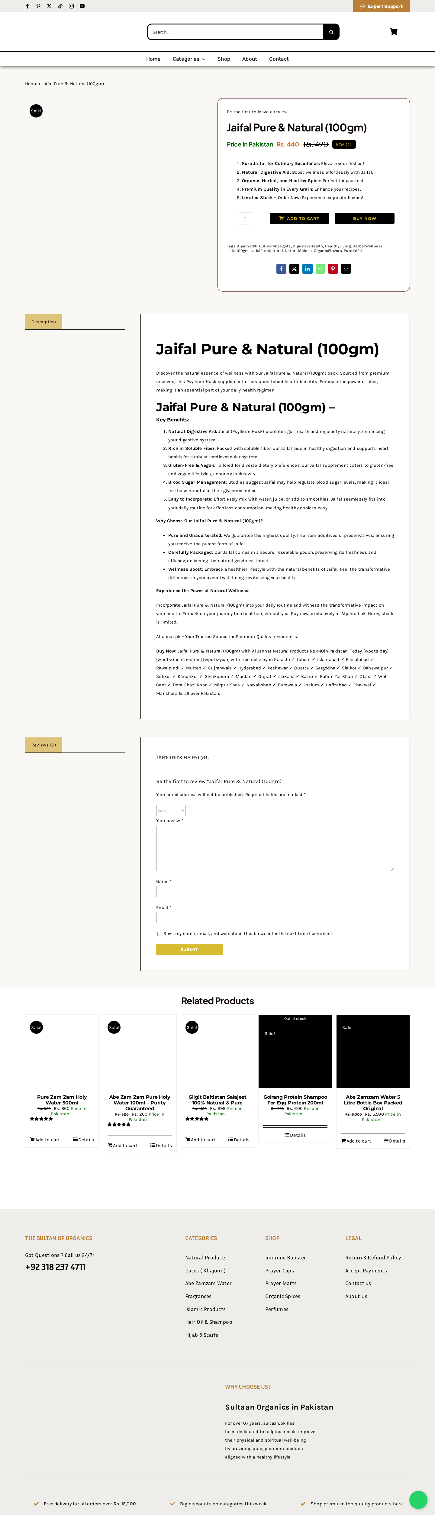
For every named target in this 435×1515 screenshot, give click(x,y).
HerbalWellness (367, 246)
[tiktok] (60, 6)
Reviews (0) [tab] (43, 745)
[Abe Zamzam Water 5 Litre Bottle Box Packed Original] (373, 1051)
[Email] (346, 268)
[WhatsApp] (320, 268)
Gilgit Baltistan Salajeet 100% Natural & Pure (217, 1100)
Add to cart (299, 218)
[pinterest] (38, 6)
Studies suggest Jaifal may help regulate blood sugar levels (291, 482)
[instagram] (71, 6)
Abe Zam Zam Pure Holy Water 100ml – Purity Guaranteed (139, 1102)
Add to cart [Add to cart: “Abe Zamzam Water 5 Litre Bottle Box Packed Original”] (358, 1141)
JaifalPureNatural (267, 250)
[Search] (331, 32)
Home (31, 83)
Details (86, 1140)
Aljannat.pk (168, 636)
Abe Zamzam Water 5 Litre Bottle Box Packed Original (373, 1102)
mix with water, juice (261, 499)
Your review (169, 820)
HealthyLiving (338, 246)
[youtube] (82, 6)
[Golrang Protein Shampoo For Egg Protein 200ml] (295, 1051)
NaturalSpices (298, 250)
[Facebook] (281, 268)
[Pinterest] (333, 268)
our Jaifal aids (287, 448)
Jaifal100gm (238, 250)
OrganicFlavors (328, 250)
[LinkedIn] (307, 268)
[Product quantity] (245, 218)
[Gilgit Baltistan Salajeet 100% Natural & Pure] (217, 1051)
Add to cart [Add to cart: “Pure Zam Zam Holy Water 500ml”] (47, 1140)
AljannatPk (247, 246)
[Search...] (235, 32)
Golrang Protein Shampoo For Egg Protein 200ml (295, 1100)
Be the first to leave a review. (257, 111)
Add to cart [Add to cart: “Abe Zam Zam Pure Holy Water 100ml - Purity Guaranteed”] (125, 1145)
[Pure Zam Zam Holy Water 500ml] (61, 1051)
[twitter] (49, 6)
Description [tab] (43, 321)
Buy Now (364, 218)
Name (164, 881)
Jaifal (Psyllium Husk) (241, 431)
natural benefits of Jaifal (312, 569)
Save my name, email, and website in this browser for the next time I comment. (248, 933)
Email (163, 907)
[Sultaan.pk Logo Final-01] (71, 17)
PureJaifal (353, 250)
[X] (294, 268)
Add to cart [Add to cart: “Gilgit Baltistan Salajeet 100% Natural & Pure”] (203, 1140)
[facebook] (27, 6)
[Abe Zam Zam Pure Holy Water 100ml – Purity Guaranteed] (139, 1051)
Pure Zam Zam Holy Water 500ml (62, 1100)
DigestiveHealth (308, 246)
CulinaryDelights (275, 246)
